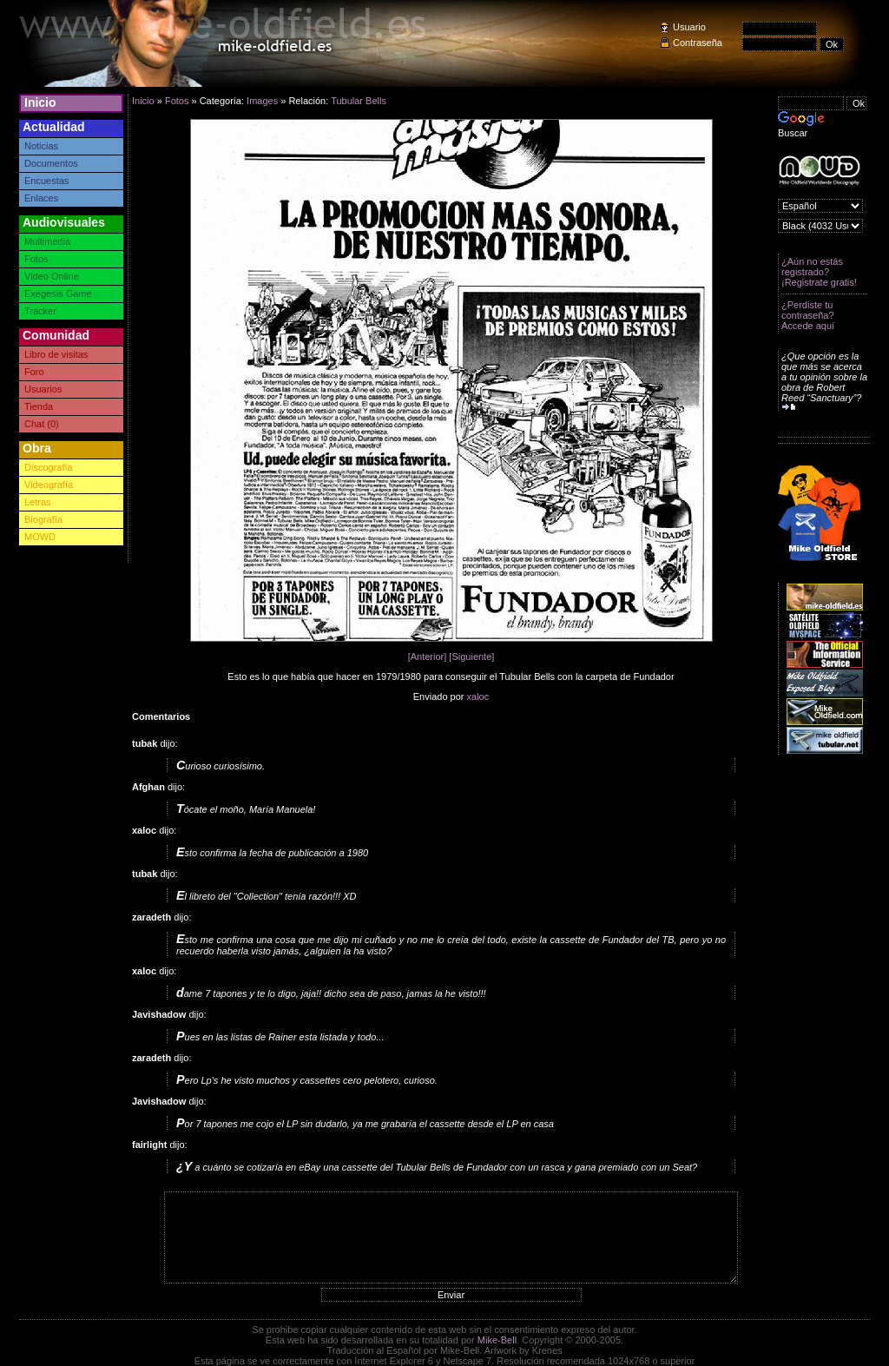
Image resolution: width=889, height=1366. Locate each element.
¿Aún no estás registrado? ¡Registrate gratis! (819, 271)
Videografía (48, 484)
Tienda (38, 406)
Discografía (48, 467)
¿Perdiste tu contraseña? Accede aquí (807, 315)
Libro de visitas (56, 354)
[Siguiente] (471, 656)
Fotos (36, 259)
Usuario (689, 27)
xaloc (478, 696)
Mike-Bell (497, 1340)
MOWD (40, 536)
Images (262, 101)
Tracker (40, 311)
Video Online (51, 276)
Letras (37, 502)
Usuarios (43, 389)
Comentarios (161, 716)
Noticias (41, 146)
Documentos (51, 163)
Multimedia (47, 241)
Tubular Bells (358, 101)
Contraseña (697, 42)
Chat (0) (41, 424)
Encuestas (46, 180)
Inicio (40, 102)
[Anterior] (427, 656)
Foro (34, 371)
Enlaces (41, 198)
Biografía (43, 519)
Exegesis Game (58, 293)
